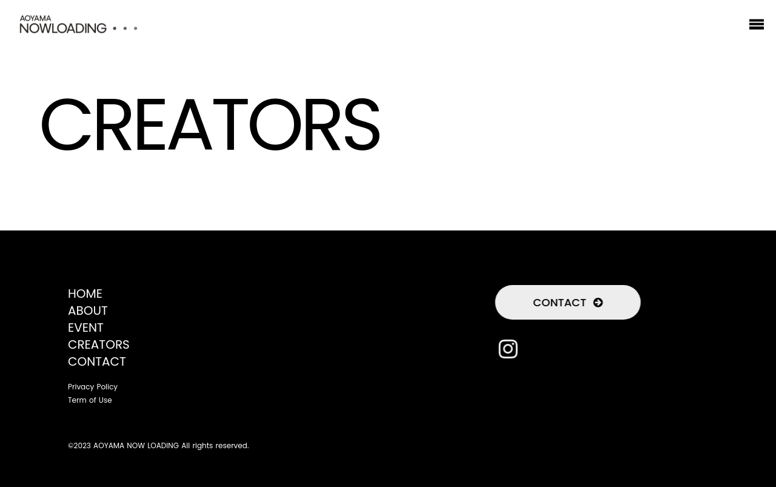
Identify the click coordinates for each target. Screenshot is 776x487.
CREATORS (99, 344)
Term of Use (90, 400)
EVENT (86, 327)
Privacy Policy (93, 387)
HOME (85, 293)
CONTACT (97, 361)
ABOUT (88, 310)
